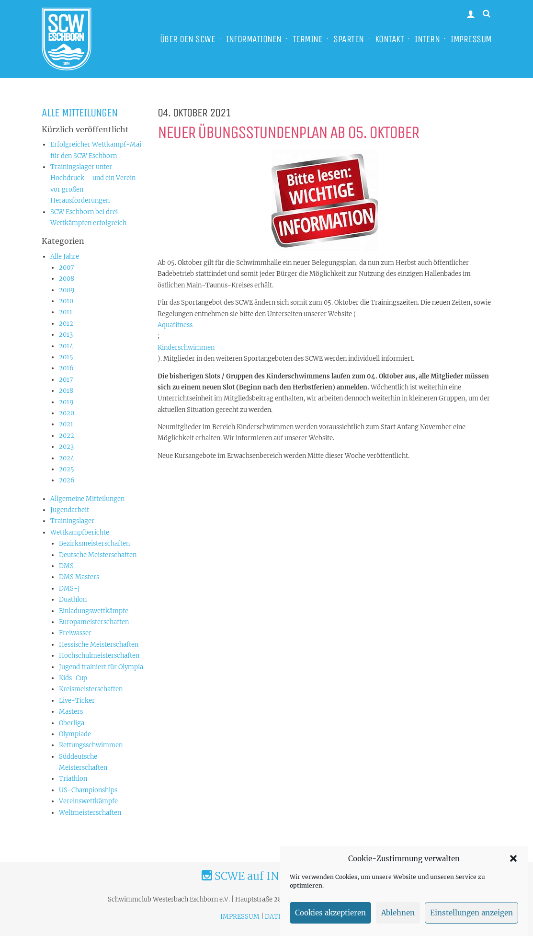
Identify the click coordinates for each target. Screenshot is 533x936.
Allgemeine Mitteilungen (87, 499)
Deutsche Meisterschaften (97, 555)
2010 (66, 301)
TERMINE (308, 39)
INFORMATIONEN (254, 39)
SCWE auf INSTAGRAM (267, 876)
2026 (67, 480)
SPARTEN (348, 39)
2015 (66, 357)
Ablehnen (398, 920)
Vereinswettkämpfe (88, 801)
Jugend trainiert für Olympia (101, 667)
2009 (67, 290)
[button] (513, 866)
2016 (66, 368)
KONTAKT (389, 39)
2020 (66, 413)
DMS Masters (79, 577)
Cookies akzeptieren (330, 920)
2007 (66, 267)
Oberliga (71, 723)
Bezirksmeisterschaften (94, 543)
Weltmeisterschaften (90, 813)
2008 (66, 278)
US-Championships (88, 790)
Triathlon (73, 779)
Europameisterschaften (94, 622)
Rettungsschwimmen (91, 745)
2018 (66, 391)
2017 (66, 380)
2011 (65, 312)
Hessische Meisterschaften (98, 644)
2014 (66, 346)
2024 (66, 458)
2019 (66, 402)
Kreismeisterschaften (91, 689)
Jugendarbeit (69, 510)
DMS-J (69, 588)
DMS (66, 566)
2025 (66, 469)
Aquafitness (175, 325)
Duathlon (73, 599)
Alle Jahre (64, 256)
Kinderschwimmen (186, 347)
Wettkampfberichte (79, 532)
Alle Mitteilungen (79, 112)
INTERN (427, 39)
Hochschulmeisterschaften (99, 655)
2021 (66, 424)
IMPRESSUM (471, 39)
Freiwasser (75, 633)
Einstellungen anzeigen (471, 920)
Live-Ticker (77, 700)
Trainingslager (72, 521)
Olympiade (75, 734)
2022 (66, 436)
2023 (66, 447)
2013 (66, 335)
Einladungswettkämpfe (93, 611)
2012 (66, 324)
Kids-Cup (73, 678)
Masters (71, 712)
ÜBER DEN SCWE (187, 39)
